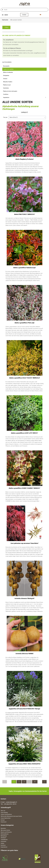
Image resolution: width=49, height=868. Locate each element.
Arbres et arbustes (8, 72)
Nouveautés (6, 66)
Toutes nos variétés (8, 69)
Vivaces (5, 78)
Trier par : (5, 117)
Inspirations (24, 97)
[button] (24, 14)
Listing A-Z (24, 112)
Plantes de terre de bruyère (10, 91)
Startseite (5, 20)
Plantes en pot (7, 85)
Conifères (5, 94)
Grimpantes (6, 75)
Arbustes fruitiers (7, 81)
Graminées (6, 88)
